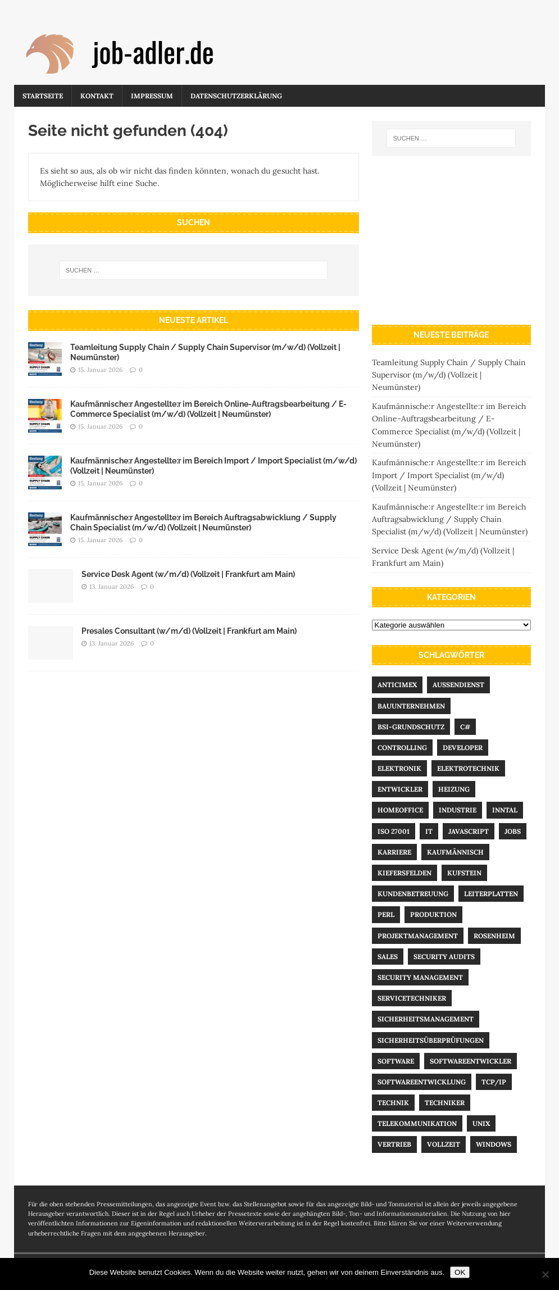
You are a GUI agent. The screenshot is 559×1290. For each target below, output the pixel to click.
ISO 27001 (394, 831)
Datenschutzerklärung (236, 96)
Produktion (433, 914)
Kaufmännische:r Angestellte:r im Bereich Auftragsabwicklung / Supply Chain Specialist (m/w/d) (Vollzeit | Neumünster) (450, 519)
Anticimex (397, 684)
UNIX (481, 1123)
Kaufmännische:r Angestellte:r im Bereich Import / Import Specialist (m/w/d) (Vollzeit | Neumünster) (449, 475)
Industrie (457, 810)
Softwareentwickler (470, 1061)
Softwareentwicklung (422, 1082)
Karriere (394, 852)
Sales (388, 956)
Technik (393, 1102)
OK (460, 1272)
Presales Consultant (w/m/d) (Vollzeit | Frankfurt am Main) (189, 630)
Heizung (454, 789)
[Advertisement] (451, 240)
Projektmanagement (418, 936)
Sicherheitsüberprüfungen (431, 1040)
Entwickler (400, 789)
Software (396, 1061)
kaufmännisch (455, 852)
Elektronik (399, 768)
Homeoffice (400, 810)
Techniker (445, 1102)
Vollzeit (443, 1144)
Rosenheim (494, 936)
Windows (493, 1144)
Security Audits (444, 956)
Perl (386, 914)
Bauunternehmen (411, 706)
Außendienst (458, 684)
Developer (463, 747)
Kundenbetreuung (413, 893)
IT (429, 831)
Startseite (42, 96)
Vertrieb (394, 1144)
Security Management (420, 977)
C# (465, 727)
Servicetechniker (412, 998)
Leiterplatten (491, 893)
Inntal (504, 810)
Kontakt (96, 96)
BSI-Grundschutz (411, 727)
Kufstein (464, 873)
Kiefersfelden (404, 873)
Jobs (513, 831)
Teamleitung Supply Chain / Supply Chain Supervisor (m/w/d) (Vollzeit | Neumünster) (449, 375)
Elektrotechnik (468, 768)
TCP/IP (493, 1082)
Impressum (152, 96)
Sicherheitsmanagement (426, 1019)
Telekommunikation (417, 1123)
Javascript (468, 831)
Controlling (402, 747)
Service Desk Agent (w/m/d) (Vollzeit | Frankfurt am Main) (188, 574)
